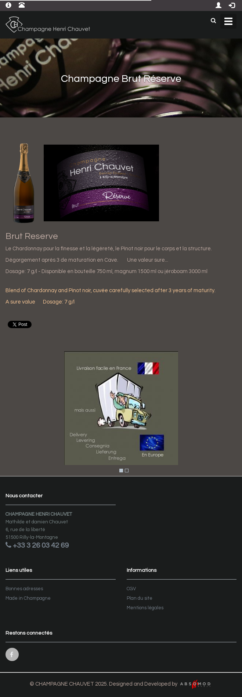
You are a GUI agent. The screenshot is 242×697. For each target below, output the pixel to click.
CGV (131, 588)
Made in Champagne (28, 598)
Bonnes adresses (24, 588)
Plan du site (139, 598)
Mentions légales (145, 607)
